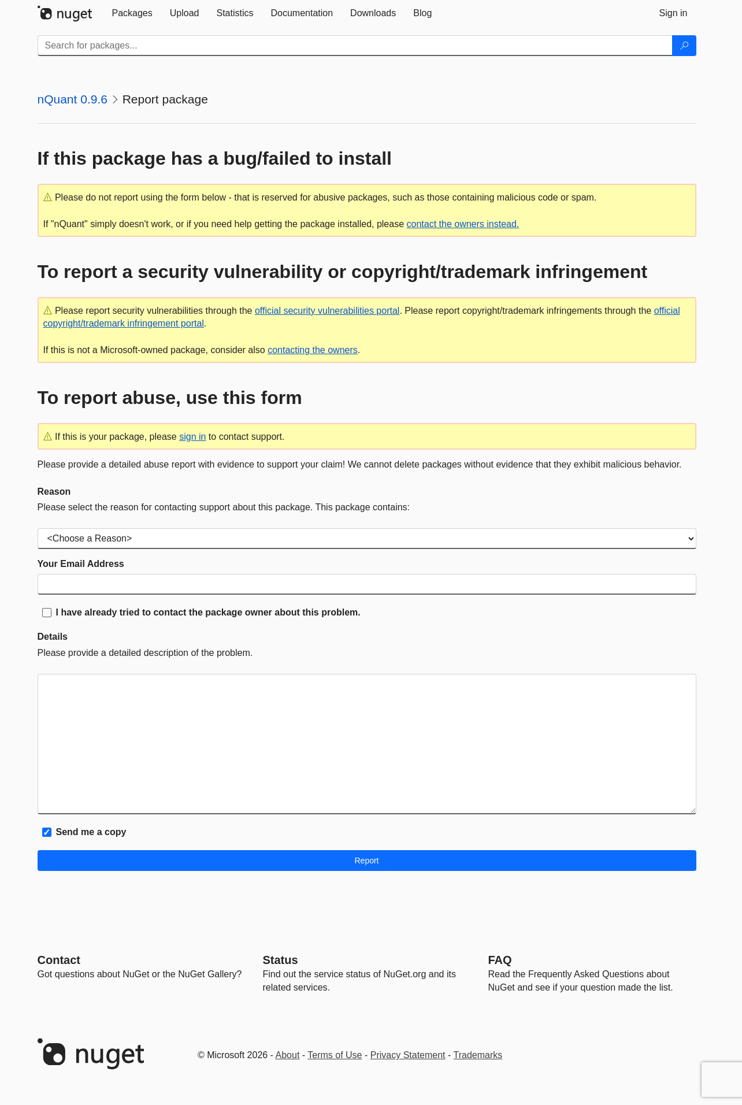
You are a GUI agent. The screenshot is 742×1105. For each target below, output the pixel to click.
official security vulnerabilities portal (327, 311)
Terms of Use (334, 1055)
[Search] (684, 45)
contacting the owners (313, 350)
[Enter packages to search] (355, 45)
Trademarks (478, 1055)
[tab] (132, 13)
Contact (59, 960)
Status (280, 960)
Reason (54, 491)
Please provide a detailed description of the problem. (145, 653)
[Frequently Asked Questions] (500, 960)
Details (53, 637)
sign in (192, 437)
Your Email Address (81, 564)
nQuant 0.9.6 (72, 99)
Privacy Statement (408, 1055)
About (288, 1055)
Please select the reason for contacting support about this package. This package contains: (224, 507)
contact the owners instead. (463, 224)
